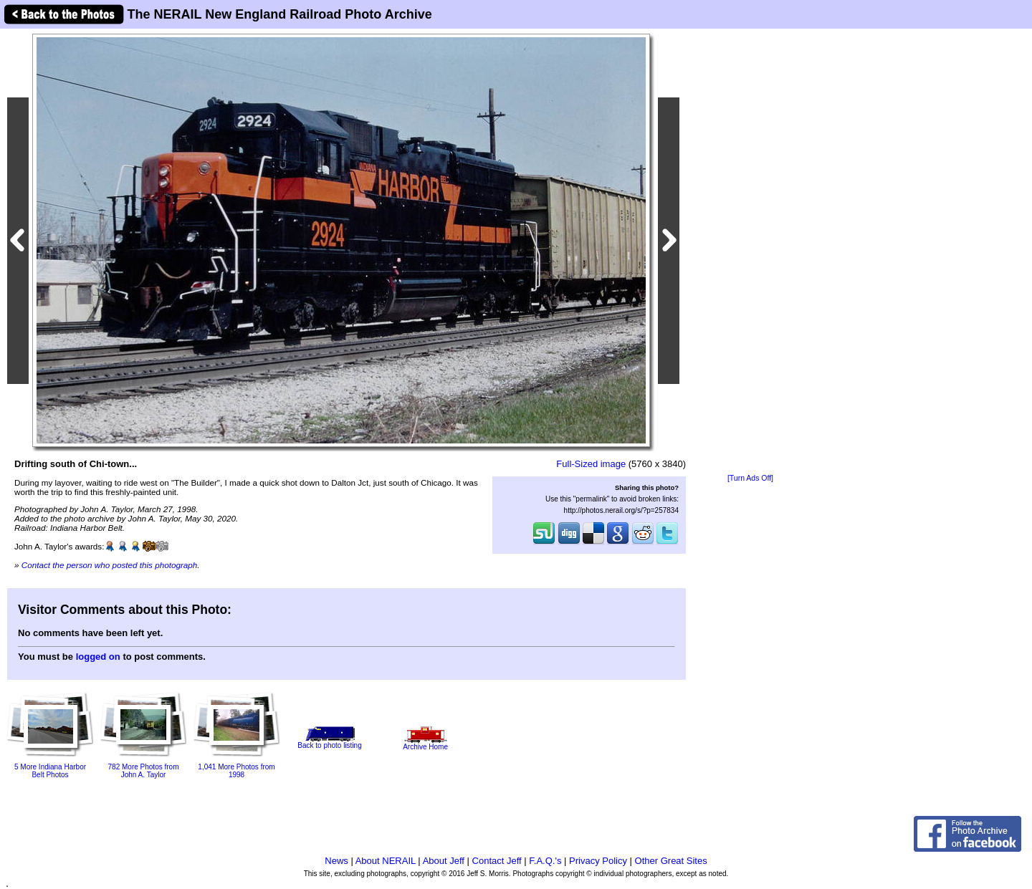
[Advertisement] (750, 252)
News (336, 860)
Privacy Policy (598, 860)
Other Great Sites (671, 860)
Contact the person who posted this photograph (110, 565)
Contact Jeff (497, 860)
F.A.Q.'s (545, 860)
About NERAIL (385, 860)
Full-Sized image (591, 463)
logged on (98, 656)
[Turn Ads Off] (750, 478)
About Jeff (443, 860)
